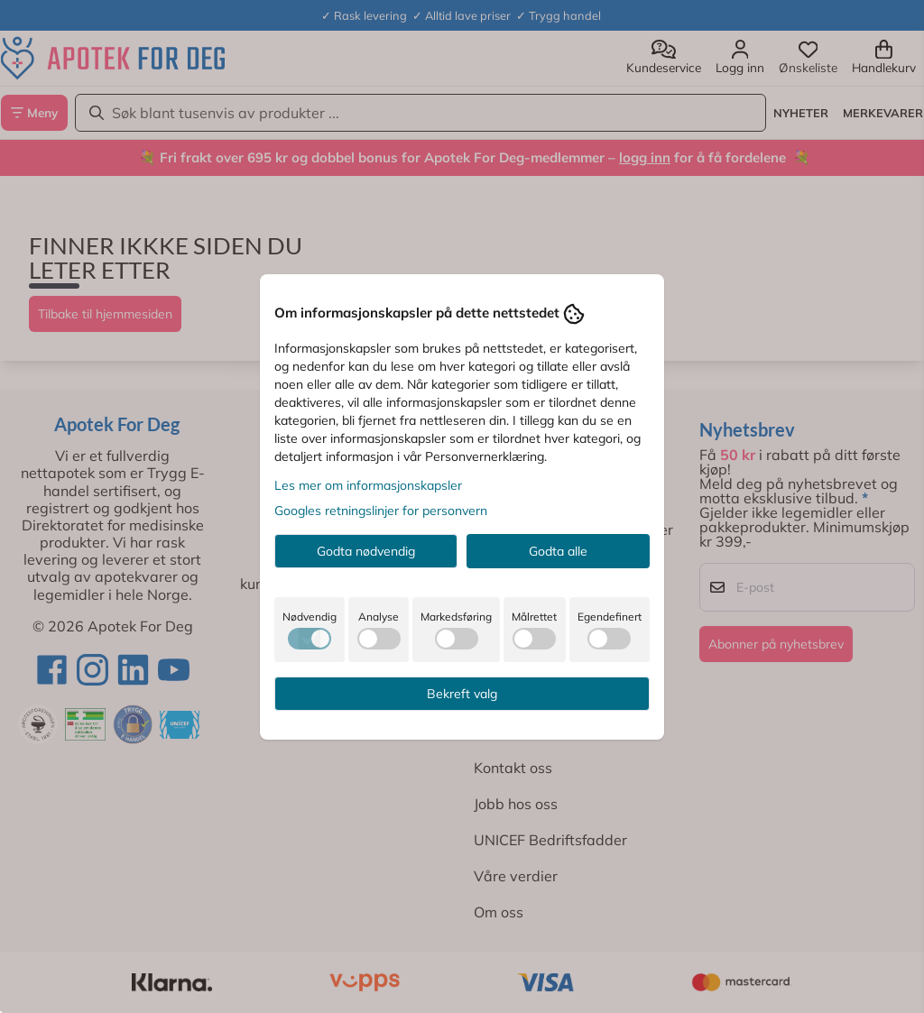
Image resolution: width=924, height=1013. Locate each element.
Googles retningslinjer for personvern (380, 510)
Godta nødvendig (366, 551)
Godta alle (558, 551)
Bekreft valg (462, 694)
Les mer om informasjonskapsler (368, 485)
